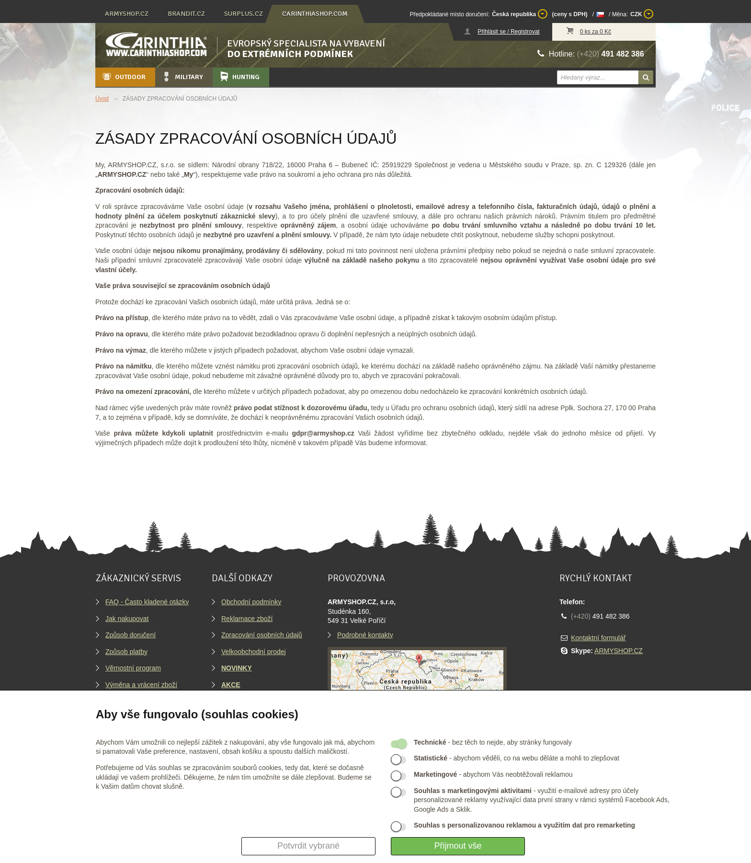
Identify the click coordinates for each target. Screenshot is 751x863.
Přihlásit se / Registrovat (508, 31)
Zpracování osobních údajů (261, 635)
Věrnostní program (133, 668)
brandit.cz (186, 14)
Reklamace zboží (247, 618)
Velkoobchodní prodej (253, 652)
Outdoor (123, 76)
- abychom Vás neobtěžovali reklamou (493, 774)
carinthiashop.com (315, 14)
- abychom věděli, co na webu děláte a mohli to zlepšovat (516, 758)
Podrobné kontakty (365, 635)
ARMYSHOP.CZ (618, 651)
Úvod (102, 98)
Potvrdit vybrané (308, 846)
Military (182, 76)
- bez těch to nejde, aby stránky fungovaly (493, 742)
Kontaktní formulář (598, 638)
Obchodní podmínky (251, 602)
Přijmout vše (457, 846)
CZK (641, 14)
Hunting (239, 76)
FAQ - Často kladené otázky (147, 602)
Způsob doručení (130, 635)
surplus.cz (243, 14)
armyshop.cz (126, 14)
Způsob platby (126, 652)
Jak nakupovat (126, 618)
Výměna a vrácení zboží (141, 685)
